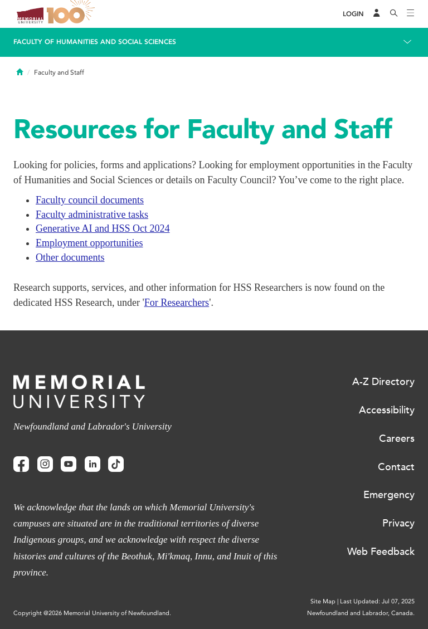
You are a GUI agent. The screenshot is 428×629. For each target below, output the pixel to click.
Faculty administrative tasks (92, 214)
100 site (72, 14)
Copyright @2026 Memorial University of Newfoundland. (92, 613)
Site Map (322, 601)
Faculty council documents (90, 200)
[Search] (394, 13)
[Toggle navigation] (410, 14)
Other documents (70, 257)
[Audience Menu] (376, 13)
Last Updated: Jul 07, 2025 (377, 601)
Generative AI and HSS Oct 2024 (102, 228)
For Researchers (176, 302)
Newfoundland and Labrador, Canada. (361, 613)
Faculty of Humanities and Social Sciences (94, 42)
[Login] (353, 14)
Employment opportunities (89, 242)
